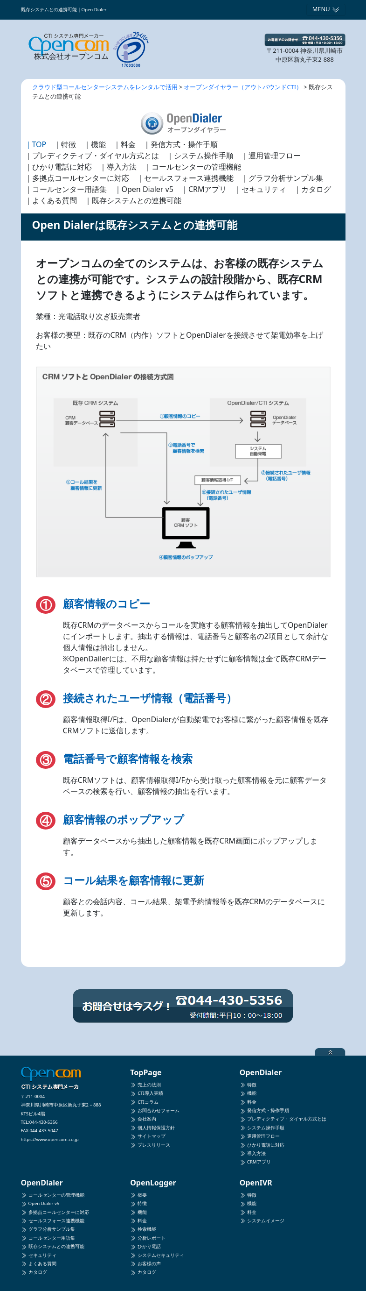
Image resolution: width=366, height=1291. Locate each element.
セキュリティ (38, 1255)
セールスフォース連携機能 (52, 1221)
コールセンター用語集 (48, 1238)
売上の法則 (145, 1085)
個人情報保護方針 (152, 1128)
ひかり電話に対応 (262, 1145)
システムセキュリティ (157, 1255)
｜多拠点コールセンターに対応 (77, 178)
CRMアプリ (255, 1162)
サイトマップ (148, 1136)
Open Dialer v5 (40, 1203)
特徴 (248, 1085)
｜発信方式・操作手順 (180, 144)
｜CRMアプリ (204, 189)
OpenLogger (153, 1183)
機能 (248, 1093)
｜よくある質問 (51, 200)
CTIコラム (144, 1102)
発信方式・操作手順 (264, 1110)
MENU (325, 9)
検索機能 (143, 1229)
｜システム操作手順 (200, 155)
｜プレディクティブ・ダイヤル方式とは (92, 155)
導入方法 (253, 1153)
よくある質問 (38, 1264)
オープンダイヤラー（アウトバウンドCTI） (243, 87)
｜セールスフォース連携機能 (185, 178)
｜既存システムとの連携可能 (132, 200)
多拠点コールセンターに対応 (55, 1212)
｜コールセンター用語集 (66, 189)
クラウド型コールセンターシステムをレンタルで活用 (105, 87)
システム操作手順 (262, 1128)
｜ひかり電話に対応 (58, 167)
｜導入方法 (118, 167)
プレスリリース (150, 1145)
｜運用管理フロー (271, 155)
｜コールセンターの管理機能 (192, 167)
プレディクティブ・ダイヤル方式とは (283, 1119)
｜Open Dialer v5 (143, 189)
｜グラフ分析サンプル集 (282, 178)
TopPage (145, 1072)
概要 (138, 1195)
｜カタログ (312, 189)
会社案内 (143, 1119)
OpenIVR (256, 1183)
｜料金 (124, 144)
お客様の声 (145, 1264)
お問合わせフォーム (155, 1110)
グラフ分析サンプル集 (48, 1229)
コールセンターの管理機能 (52, 1195)
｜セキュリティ (260, 189)
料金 (248, 1102)
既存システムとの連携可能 (52, 1246)
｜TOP (36, 144)
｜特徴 (65, 144)
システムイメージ (262, 1221)
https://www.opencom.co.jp (50, 1139)
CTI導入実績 (146, 1093)
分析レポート (148, 1238)
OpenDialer (261, 1072)
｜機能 (94, 144)
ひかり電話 (145, 1246)
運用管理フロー (260, 1136)
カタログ (34, 1272)
